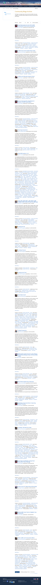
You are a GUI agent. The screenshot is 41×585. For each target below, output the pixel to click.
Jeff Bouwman (21, 331)
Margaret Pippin (18, 357)
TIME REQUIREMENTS (18, 196)
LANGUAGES (24, 197)
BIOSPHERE (17, 188)
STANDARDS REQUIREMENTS (28, 196)
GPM (37, 148)
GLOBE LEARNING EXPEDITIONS (24, 174)
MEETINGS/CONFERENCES (30, 95)
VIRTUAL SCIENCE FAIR (33, 71)
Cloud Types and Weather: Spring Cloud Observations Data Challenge (26, 461)
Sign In (37, 2)
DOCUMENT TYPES (18, 197)
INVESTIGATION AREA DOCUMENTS (21, 127)
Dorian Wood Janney (22, 296)
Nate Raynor (21, 77)
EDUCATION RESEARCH (27, 42)
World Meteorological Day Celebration (26, 381)
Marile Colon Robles (19, 27)
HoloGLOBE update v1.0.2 (23, 153)
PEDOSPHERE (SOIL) (31, 187)
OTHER (32, 174)
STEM (22, 43)
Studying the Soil (21, 226)
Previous (33, 573)
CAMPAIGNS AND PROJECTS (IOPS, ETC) (29, 119)
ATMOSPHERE (24, 70)
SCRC (24, 176)
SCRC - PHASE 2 (17, 178)
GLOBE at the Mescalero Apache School (26, 76)
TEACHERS (26, 48)
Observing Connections (23, 130)
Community (7, 8)
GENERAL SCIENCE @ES (30, 317)
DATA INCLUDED (25, 122)
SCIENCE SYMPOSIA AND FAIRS (25, 68)
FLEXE (22, 176)
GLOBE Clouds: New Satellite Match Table (26, 50)
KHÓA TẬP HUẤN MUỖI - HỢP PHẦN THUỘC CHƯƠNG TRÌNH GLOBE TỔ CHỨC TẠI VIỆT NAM (28, 201)
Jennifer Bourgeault (22, 227)
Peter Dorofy (21, 154)
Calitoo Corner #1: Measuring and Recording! (27, 486)
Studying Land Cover (22, 272)
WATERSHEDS (20, 177)
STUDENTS (22, 48)
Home (4, 8)
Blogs (11, 8)
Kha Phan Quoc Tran (19, 203)
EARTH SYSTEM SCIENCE (33, 46)
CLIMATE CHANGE (31, 315)
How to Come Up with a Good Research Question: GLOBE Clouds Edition (26, 101)
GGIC (30, 177)
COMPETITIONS (25, 175)
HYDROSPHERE (17, 187)
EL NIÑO (25, 148)
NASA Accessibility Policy (35, 582)
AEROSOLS (19, 378)
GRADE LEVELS (35, 126)
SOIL (37, 189)
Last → (37, 573)
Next (35, 573)
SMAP (22, 148)
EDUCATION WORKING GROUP (27, 185)
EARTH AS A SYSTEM (26, 149)
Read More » (17, 40)
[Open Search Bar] (34, 2)
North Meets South (22, 294)
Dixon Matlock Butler (22, 131)
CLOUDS (23, 96)
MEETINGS (31, 175)
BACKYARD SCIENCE (28, 45)
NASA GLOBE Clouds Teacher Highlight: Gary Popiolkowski (27, 513)
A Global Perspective (22, 330)
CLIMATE (34, 45)
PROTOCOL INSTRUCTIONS (26, 98)
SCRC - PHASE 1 (34, 177)
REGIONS (35, 191)
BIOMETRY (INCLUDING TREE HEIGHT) (31, 96)
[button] (36, 8)
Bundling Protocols (22, 250)
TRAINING (23, 193)
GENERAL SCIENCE (18, 46)
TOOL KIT (32, 224)
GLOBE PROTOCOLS (25, 46)
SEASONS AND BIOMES (33, 446)
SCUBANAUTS (28, 176)
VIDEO (31, 190)
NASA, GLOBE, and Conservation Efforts (26, 537)
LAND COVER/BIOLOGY (31, 189)
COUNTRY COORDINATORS (29, 47)
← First (31, 573)
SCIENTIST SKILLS (35, 69)
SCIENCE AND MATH (34, 42)
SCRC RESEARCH (18, 193)
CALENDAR (29, 191)
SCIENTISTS (17, 48)
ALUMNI (22, 47)
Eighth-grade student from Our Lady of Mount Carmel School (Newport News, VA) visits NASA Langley (28, 355)
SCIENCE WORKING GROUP (28, 377)
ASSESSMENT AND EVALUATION (28, 171)
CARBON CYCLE (17, 148)
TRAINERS (30, 48)
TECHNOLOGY (17, 43)
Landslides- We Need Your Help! (24, 427)
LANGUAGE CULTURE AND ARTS (24, 172)
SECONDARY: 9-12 (18, 98)
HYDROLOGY (24, 189)
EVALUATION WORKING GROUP (26, 184)
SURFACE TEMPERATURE (31, 148)
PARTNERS (36, 47)
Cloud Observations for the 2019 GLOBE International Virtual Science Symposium (26, 25)
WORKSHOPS (35, 175)
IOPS (32, 191)
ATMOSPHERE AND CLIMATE (20, 71)
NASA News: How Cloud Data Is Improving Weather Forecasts (27, 403)
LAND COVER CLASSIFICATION (23, 292)
